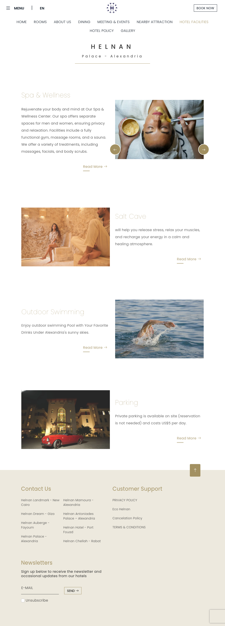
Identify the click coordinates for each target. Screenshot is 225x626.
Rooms (40, 21)
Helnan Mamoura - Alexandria (78, 502)
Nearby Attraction (154, 21)
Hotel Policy (102, 30)
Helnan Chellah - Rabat (82, 541)
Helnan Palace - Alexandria (34, 538)
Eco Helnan (121, 509)
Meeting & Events (113, 21)
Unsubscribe (34, 600)
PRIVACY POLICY (124, 500)
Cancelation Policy (127, 518)
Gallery (128, 30)
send (73, 591)
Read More (95, 169)
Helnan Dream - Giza (37, 514)
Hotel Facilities (194, 21)
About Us (62, 21)
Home (21, 21)
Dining (84, 21)
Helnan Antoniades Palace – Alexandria (79, 516)
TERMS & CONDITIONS (129, 527)
